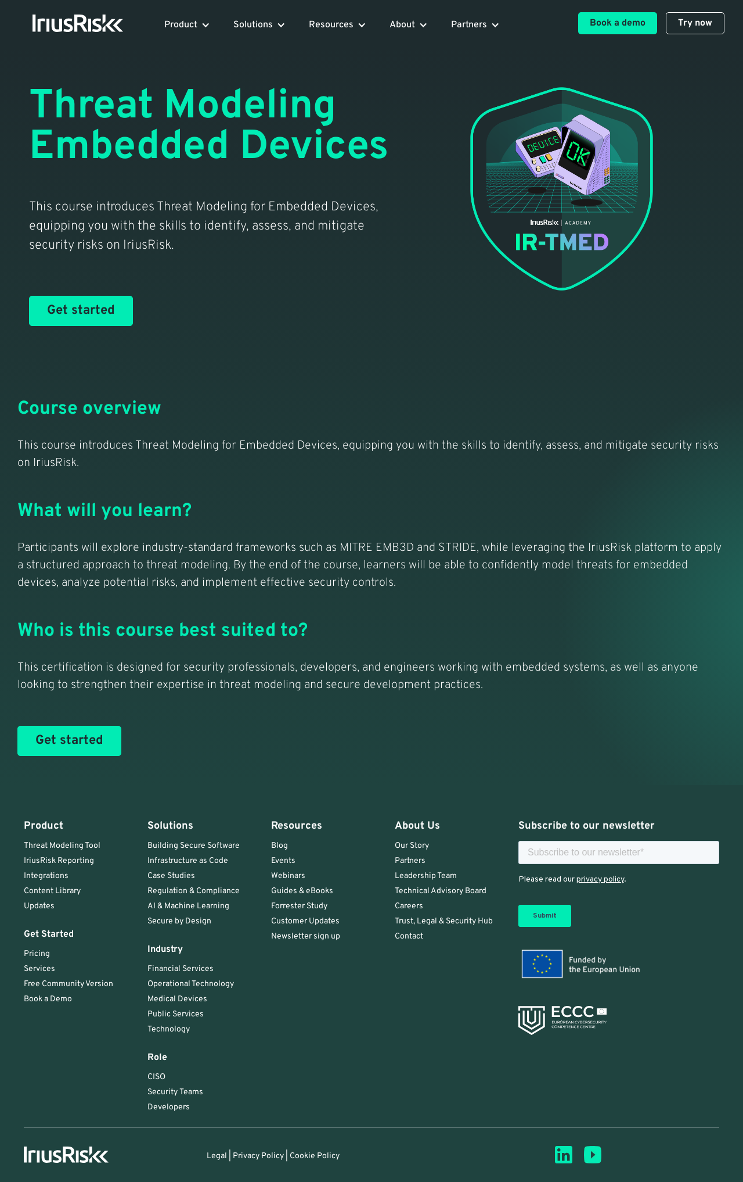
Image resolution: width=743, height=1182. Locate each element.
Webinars (288, 876)
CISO (156, 1077)
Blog (279, 846)
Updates (39, 906)
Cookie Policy (315, 1156)
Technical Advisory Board (440, 891)
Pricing (37, 954)
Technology (168, 1029)
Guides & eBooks (302, 891)
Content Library (52, 891)
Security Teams (175, 1092)
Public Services (175, 1014)
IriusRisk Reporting (59, 861)
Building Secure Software (193, 846)
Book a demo (617, 23)
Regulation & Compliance (193, 891)
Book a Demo (48, 999)
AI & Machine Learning (188, 906)
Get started (81, 310)
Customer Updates (305, 921)
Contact (409, 936)
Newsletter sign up (305, 936)
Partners (410, 861)
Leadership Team (426, 876)
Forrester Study (299, 906)
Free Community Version (68, 984)
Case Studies (171, 876)
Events (283, 861)
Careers (409, 906)
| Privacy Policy (256, 1156)
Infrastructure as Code (187, 861)
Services (39, 969)
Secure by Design (179, 921)
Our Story (412, 846)
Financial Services (180, 969)
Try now (695, 23)
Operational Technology (190, 984)
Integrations (46, 876)
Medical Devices (177, 999)
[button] (187, 25)
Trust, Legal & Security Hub (444, 921)
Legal (217, 1156)
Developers (168, 1107)
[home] (71, 23)
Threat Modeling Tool (62, 846)
